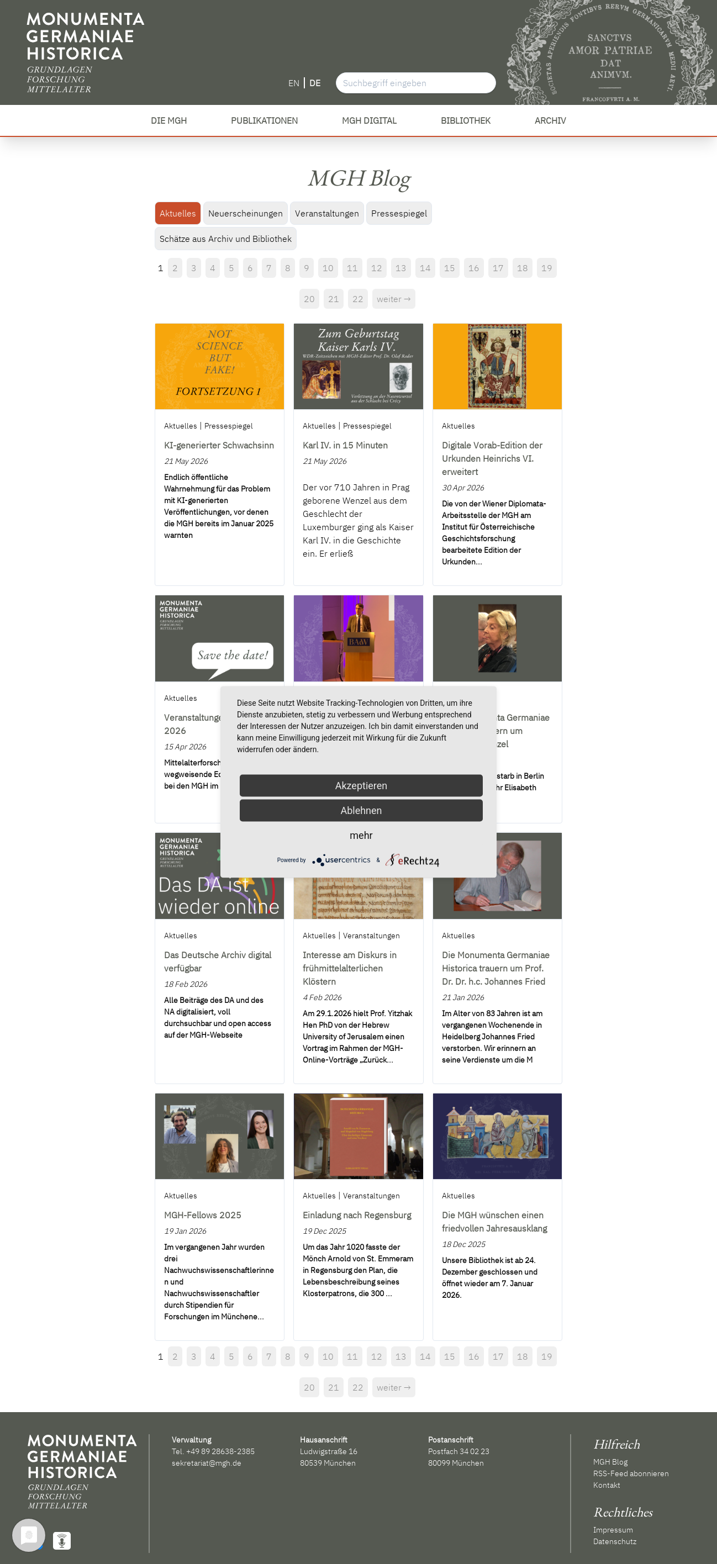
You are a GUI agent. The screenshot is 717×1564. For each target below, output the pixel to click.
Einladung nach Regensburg (357, 1214)
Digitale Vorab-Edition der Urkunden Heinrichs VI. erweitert (492, 458)
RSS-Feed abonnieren (631, 1473)
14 (425, 267)
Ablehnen (361, 810)
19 (546, 267)
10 (328, 267)
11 (352, 267)
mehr (361, 835)
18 (522, 267)
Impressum (613, 1530)
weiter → (394, 298)
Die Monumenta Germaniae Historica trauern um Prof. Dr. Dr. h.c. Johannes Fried (496, 968)
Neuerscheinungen (245, 213)
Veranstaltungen (327, 213)
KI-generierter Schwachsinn (219, 445)
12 (376, 267)
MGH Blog (610, 1462)
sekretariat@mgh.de (206, 1463)
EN (293, 82)
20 (309, 298)
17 (498, 267)
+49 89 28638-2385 (220, 1451)
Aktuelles (178, 213)
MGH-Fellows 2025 (202, 1214)
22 (357, 298)
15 (449, 267)
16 (473, 267)
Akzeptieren (361, 785)
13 (401, 267)
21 (333, 298)
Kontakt (606, 1485)
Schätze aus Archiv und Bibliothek (226, 238)
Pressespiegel (399, 213)
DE (314, 82)
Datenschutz (614, 1541)
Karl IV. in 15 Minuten (345, 445)
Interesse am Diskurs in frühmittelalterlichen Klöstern (350, 968)
